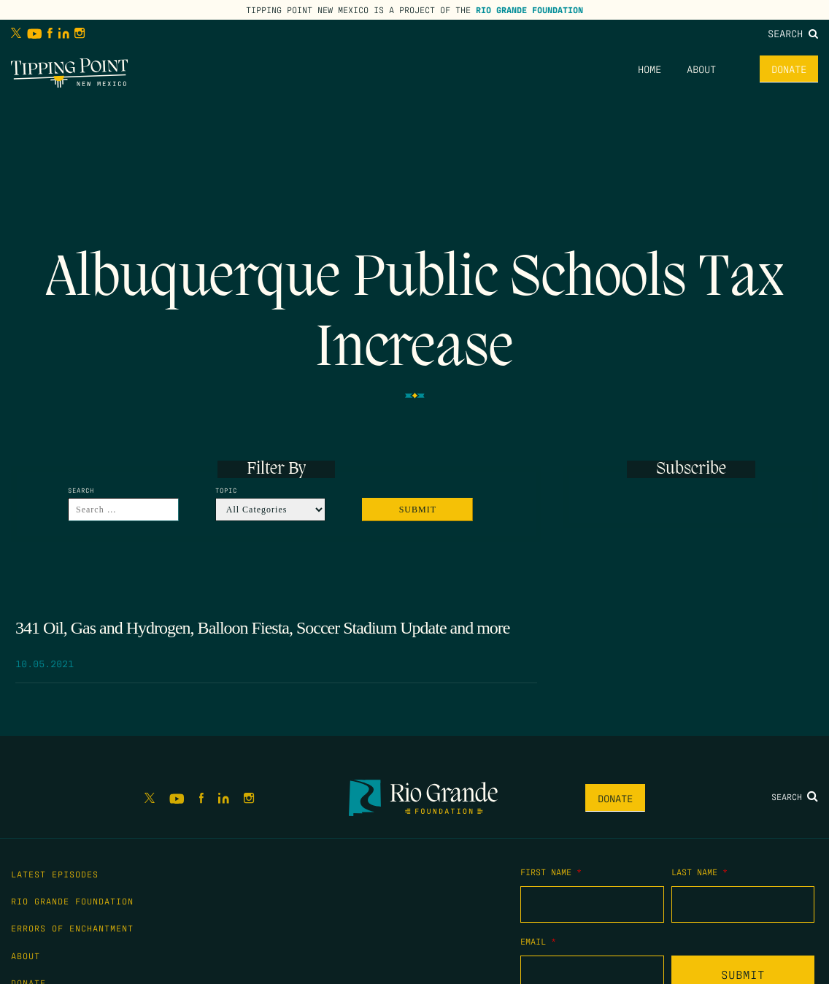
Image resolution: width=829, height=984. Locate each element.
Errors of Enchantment (72, 928)
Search (793, 32)
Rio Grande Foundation (529, 9)
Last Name (699, 871)
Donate (788, 68)
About (701, 68)
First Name (551, 871)
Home (649, 68)
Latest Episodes (55, 874)
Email (538, 941)
